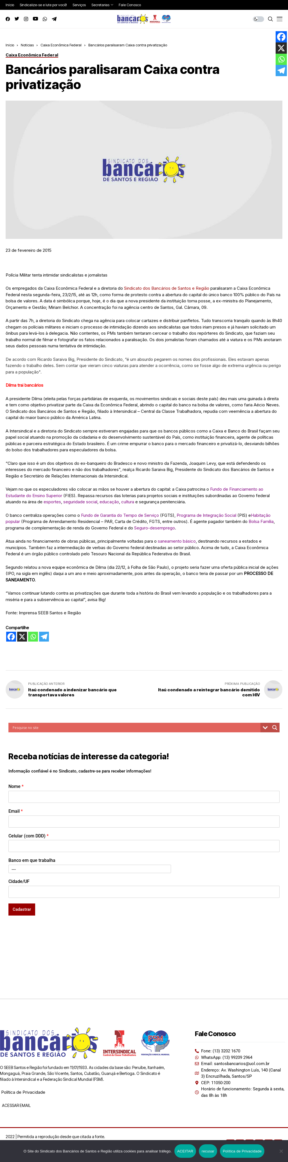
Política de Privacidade (23, 1092)
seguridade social (80, 501)
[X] (22, 637)
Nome (16, 786)
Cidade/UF (19, 881)
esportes (52, 501)
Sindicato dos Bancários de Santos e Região (166, 288)
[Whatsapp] (33, 637)
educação (109, 501)
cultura (127, 501)
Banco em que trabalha (31, 860)
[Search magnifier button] (275, 727)
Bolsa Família (261, 521)
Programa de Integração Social (206, 515)
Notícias (27, 45)
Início (10, 45)
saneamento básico (177, 541)
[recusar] (281, 1151)
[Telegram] (44, 637)
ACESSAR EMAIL (16, 1105)
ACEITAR (185, 1151)
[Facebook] (11, 637)
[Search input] (136, 727)
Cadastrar (22, 909)
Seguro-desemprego (154, 528)
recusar (208, 1151)
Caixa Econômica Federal (61, 45)
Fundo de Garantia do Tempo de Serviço (120, 515)
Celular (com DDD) (28, 836)
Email (15, 811)
